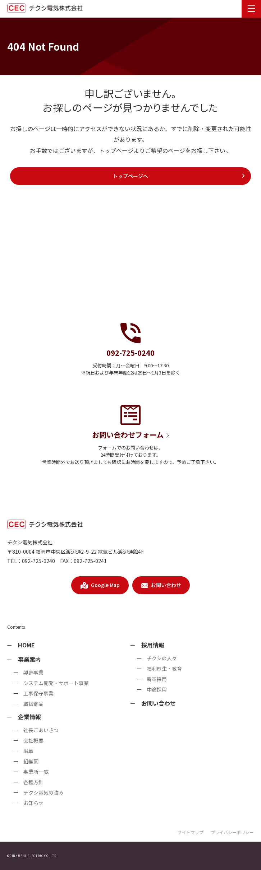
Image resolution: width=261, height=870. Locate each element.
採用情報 (152, 645)
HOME (26, 645)
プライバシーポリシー (232, 832)
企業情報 (29, 716)
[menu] (251, 9)
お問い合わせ (158, 703)
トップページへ (179, 176)
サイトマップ (190, 832)
